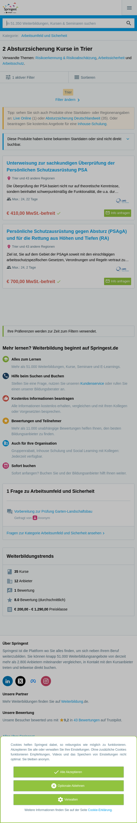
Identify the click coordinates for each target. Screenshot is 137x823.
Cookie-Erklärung (100, 810)
